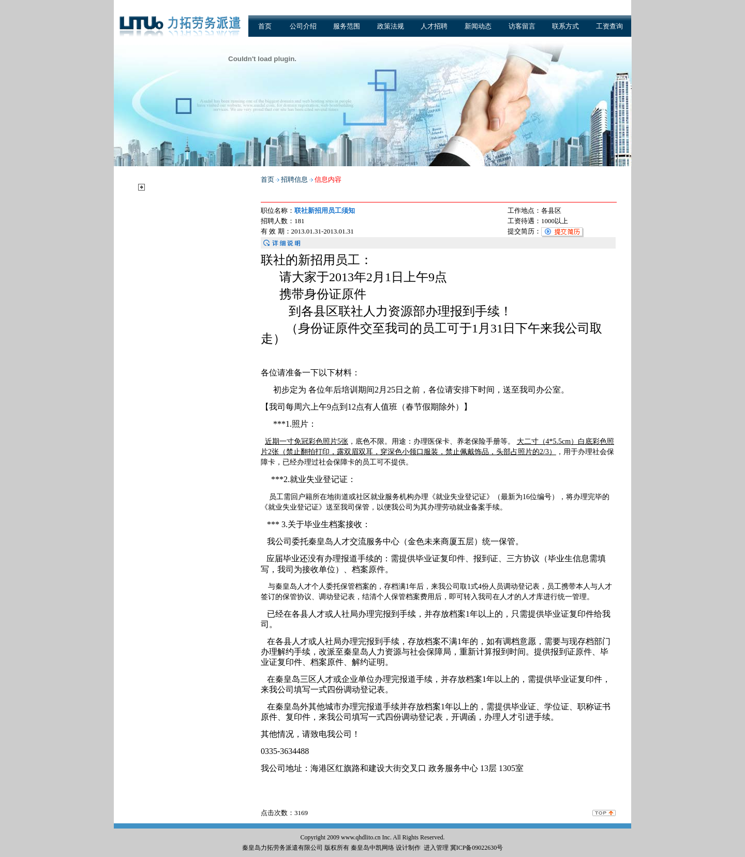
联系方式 (565, 26)
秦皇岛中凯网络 (372, 847)
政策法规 (390, 26)
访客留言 (522, 26)
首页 (265, 26)
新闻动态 (478, 26)
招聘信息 (164, 187)
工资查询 (609, 26)
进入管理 (436, 847)
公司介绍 (303, 26)
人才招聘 (434, 26)
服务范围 (346, 26)
